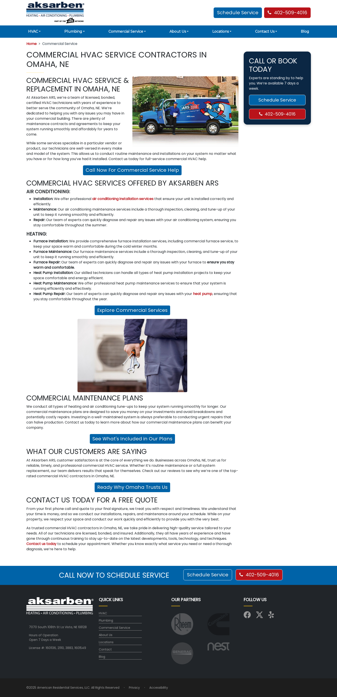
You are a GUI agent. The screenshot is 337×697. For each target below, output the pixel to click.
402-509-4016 (287, 12)
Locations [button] (220, 31)
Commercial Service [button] (125, 31)
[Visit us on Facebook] (247, 616)
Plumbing (106, 620)
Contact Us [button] (264, 31)
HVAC (103, 613)
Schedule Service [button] (237, 12)
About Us (105, 635)
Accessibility (158, 687)
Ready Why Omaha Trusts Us (132, 487)
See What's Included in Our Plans (132, 438)
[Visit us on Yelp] (271, 616)
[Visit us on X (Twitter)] (259, 616)
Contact (105, 649)
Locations (106, 642)
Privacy (134, 687)
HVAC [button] (33, 31)
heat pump (202, 293)
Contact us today (41, 543)
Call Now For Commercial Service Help (132, 170)
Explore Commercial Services (132, 310)
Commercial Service (114, 628)
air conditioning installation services (122, 198)
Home (31, 43)
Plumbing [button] (73, 31)
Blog (305, 31)
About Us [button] (177, 31)
